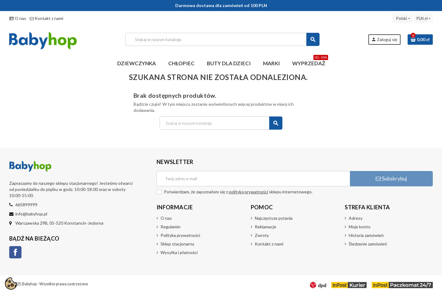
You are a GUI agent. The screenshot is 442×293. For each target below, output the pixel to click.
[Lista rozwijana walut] (423, 18)
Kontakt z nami (46, 18)
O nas (17, 18)
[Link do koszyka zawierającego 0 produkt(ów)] (420, 39)
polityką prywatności (248, 191)
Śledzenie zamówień (368, 243)
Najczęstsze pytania (274, 218)
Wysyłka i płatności (179, 252)
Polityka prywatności (180, 235)
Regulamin (170, 226)
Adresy (356, 218)
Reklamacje (265, 226)
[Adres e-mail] (253, 178)
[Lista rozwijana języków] (402, 18)
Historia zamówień (366, 235)
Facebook (15, 252)
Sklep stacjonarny (177, 243)
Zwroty (262, 235)
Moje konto (359, 226)
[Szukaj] (222, 39)
